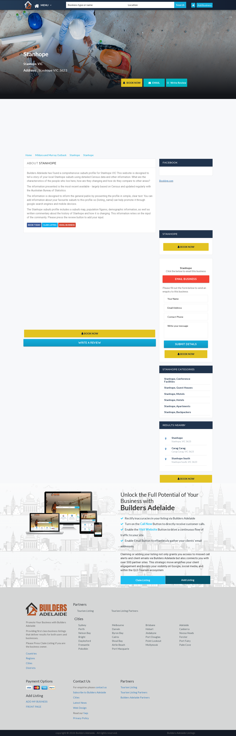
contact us (101, 687)
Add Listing (187, 579)
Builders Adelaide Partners (135, 697)
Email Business (67, 225)
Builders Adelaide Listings (181, 732)
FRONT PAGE (33, 706)
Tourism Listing (85, 610)
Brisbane (150, 625)
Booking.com (166, 180)
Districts (31, 667)
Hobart (149, 629)
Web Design (80, 707)
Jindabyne (151, 632)
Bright (81, 636)
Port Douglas (153, 636)
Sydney (82, 625)
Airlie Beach (118, 644)
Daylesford (84, 640)
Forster (183, 636)
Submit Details (186, 344)
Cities (29, 663)
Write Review (176, 82)
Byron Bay (117, 632)
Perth (81, 629)
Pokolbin (83, 648)
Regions (30, 658)
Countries (31, 653)
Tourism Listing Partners (124, 610)
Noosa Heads (186, 632)
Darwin (116, 629)
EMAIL (154, 82)
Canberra (184, 629)
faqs (85, 713)
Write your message (177, 325)
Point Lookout (153, 640)
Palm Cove (185, 644)
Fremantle (83, 644)
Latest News (80, 702)
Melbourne (118, 625)
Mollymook (152, 644)
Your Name (173, 298)
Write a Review (89, 342)
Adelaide (184, 625)
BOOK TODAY (34, 225)
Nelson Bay (84, 632)
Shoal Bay (117, 640)
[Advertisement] (118, 130)
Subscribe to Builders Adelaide (89, 692)
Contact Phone (175, 316)
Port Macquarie (120, 648)
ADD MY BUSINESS (37, 701)
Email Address (174, 307)
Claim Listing (50, 225)
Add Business (204, 5)
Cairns (115, 636)
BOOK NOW (132, 82)
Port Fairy (185, 640)
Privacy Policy (81, 718)
